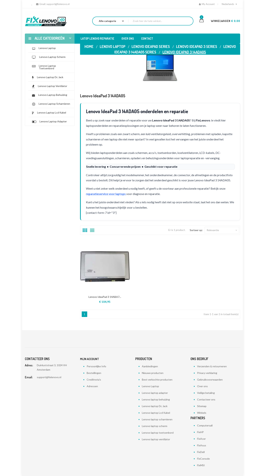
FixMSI (201, 465)
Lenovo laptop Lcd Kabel (156, 412)
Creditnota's (94, 379)
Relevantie (222, 230)
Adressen (92, 386)
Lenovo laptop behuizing (156, 399)
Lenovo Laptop (150, 386)
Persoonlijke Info (96, 366)
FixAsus (201, 445)
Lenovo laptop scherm (154, 426)
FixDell (201, 452)
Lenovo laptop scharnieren (157, 419)
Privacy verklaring (207, 372)
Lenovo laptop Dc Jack (154, 406)
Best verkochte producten (157, 379)
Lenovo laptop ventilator (156, 439)
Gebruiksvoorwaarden (210, 379)
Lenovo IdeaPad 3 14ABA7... (105, 296)
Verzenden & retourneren (212, 366)
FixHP (200, 432)
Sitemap (201, 406)
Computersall (205, 425)
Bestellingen (94, 372)
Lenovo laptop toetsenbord (158, 432)
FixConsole (203, 458)
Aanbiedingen (150, 366)
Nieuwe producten (152, 372)
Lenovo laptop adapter (155, 392)
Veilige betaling (206, 392)
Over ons (202, 386)
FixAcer (201, 438)
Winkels (201, 412)
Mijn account (89, 359)
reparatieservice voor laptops (107, 194)
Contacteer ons (206, 399)
